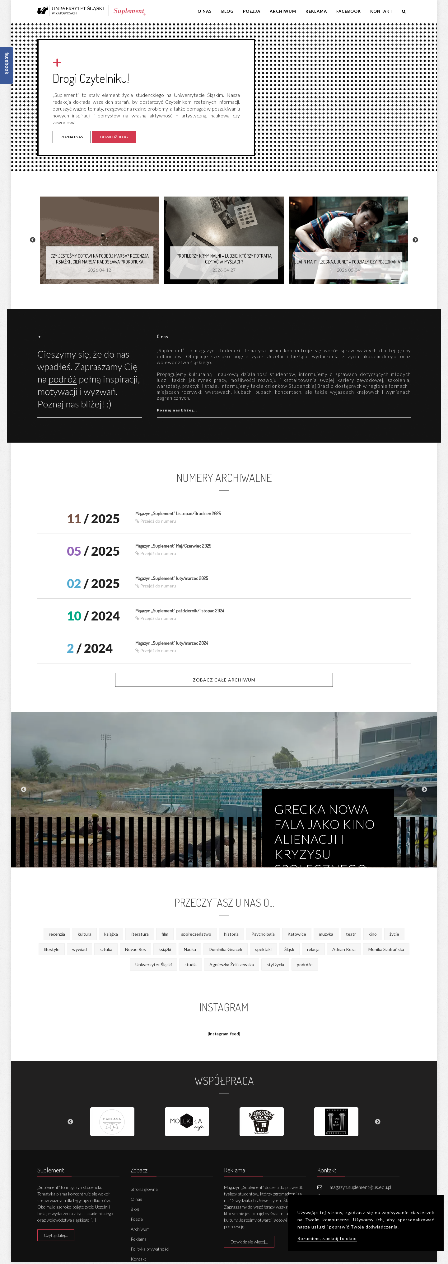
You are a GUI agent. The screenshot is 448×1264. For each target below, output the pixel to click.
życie (394, 934)
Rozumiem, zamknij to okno (327, 1238)
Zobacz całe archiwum (224, 679)
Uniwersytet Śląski (153, 964)
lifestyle (51, 949)
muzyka (326, 934)
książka (111, 934)
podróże (305, 964)
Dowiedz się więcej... (249, 1241)
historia (231, 934)
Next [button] (415, 240)
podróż (63, 378)
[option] (99, 240)
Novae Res (135, 949)
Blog (227, 11)
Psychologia (263, 934)
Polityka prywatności (150, 1249)
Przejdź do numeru (155, 521)
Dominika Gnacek (225, 949)
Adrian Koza (344, 949)
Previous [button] (33, 240)
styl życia (275, 964)
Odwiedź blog (114, 137)
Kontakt (381, 11)
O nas (205, 11)
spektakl (263, 949)
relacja (313, 949)
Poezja (251, 11)
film (164, 934)
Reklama (316, 11)
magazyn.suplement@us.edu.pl (360, 1187)
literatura (140, 934)
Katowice (296, 934)
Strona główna (144, 1189)
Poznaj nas (72, 137)
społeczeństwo (196, 934)
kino (373, 934)
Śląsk (289, 949)
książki (165, 949)
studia (190, 964)
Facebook (348, 11)
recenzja (57, 934)
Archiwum (283, 11)
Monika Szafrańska (386, 949)
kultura (84, 934)
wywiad (79, 949)
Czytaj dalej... (56, 1235)
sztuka (106, 949)
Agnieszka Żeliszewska (231, 964)
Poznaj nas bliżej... (177, 410)
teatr (351, 934)
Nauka (190, 949)
